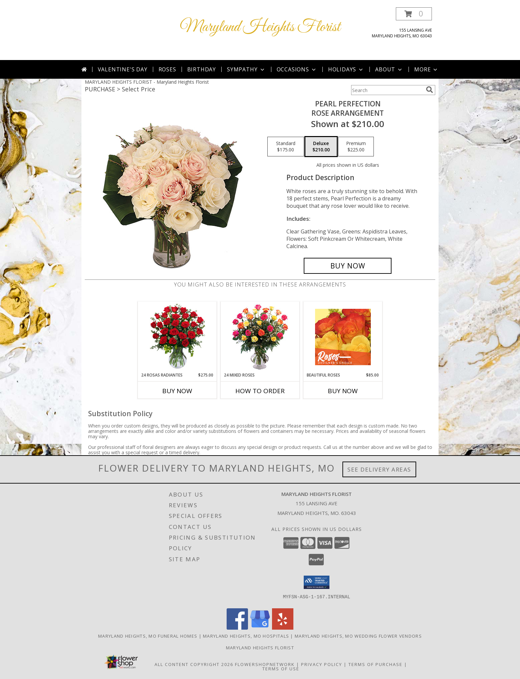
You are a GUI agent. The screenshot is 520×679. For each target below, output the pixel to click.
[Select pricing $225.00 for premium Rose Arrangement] (355, 146)
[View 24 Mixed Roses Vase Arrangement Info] (260, 337)
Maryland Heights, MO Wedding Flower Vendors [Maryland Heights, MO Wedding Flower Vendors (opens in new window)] (358, 636)
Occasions (297, 69)
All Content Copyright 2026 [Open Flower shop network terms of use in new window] (194, 664)
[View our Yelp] (282, 628)
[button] (414, 13)
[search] (429, 89)
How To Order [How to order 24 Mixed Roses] (260, 391)
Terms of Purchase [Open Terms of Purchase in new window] (375, 664)
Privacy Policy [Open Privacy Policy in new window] (321, 664)
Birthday (201, 69)
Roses (167, 69)
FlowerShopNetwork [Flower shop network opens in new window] (265, 664)
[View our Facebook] (237, 628)
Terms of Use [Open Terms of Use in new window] (280, 669)
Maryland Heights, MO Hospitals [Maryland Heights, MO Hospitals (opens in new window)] (246, 636)
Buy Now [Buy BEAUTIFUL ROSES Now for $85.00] (343, 391)
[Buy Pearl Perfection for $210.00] (348, 266)
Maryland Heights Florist (260, 27)
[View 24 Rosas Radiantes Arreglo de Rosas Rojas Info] (177, 337)
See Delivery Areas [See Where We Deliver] (379, 469)
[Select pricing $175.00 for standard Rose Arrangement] (286, 146)
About (389, 69)
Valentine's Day (123, 69)
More (426, 69)
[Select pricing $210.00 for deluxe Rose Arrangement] (321, 146)
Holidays (346, 69)
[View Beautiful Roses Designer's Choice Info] (343, 337)
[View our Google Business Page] (260, 628)
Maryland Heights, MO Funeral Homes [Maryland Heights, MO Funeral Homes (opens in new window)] (147, 636)
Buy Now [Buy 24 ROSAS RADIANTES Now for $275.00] (177, 391)
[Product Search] (387, 90)
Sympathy (246, 69)
